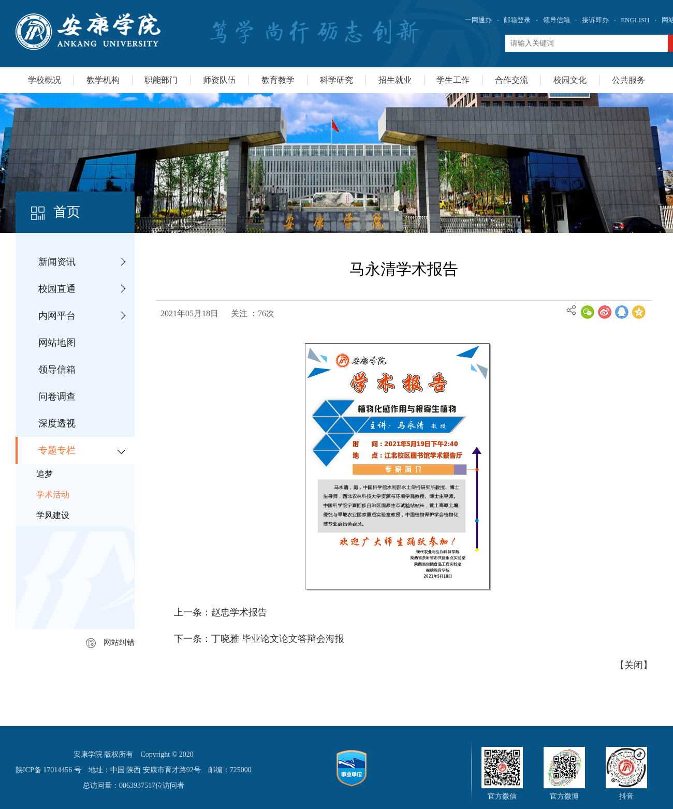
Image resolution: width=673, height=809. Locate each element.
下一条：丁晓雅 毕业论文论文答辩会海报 (259, 639)
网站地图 (57, 342)
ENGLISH (635, 20)
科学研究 (336, 80)
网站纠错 (110, 642)
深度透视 (57, 423)
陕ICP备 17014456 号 (48, 770)
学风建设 (52, 515)
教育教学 (278, 80)
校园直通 (57, 289)
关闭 (633, 665)
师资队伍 (219, 80)
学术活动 (52, 494)
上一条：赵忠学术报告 (220, 612)
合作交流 (511, 80)
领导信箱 (556, 20)
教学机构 (103, 80)
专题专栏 (57, 450)
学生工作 (453, 80)
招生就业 (395, 80)
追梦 (44, 473)
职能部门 (161, 80)
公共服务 (628, 80)
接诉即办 (595, 20)
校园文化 (570, 80)
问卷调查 (57, 396)
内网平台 (57, 316)
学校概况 (44, 80)
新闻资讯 (57, 262)
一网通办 (478, 20)
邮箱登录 (517, 20)
